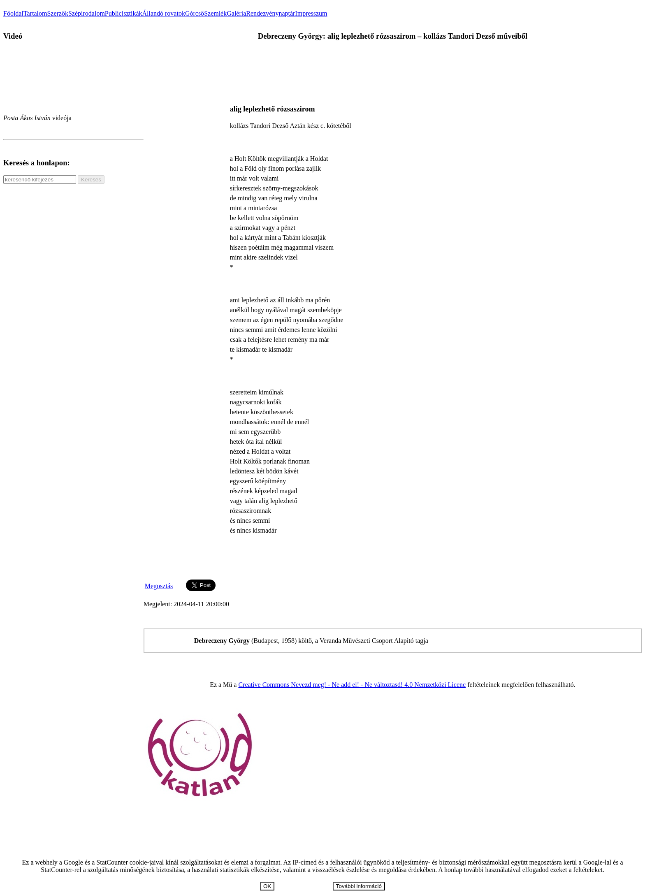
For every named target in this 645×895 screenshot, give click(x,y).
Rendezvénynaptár (270, 13)
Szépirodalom (86, 13)
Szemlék (215, 13)
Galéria (236, 13)
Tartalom (35, 13)
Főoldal (13, 13)
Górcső (194, 13)
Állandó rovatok (163, 13)
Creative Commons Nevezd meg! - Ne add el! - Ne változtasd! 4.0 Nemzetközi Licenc (352, 684)
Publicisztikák (123, 13)
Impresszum (311, 13)
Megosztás (159, 585)
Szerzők (57, 13)
